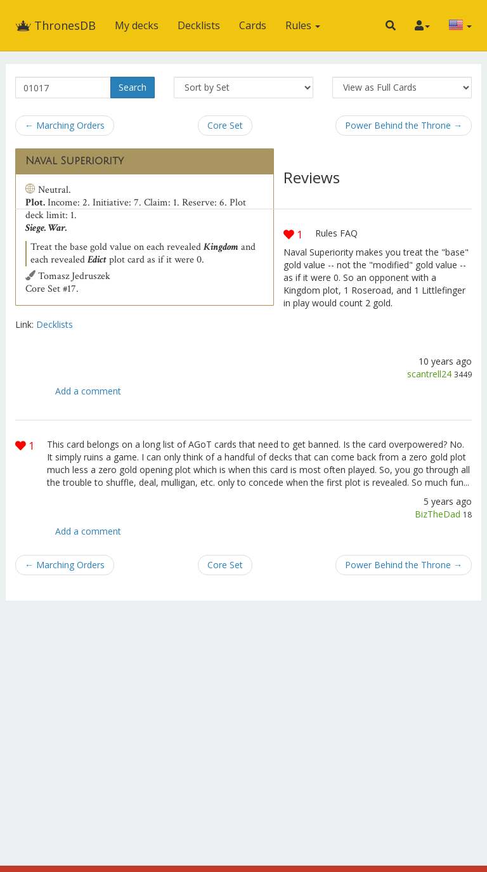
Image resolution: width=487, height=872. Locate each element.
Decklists (199, 25)
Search (132, 87)
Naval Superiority (74, 161)
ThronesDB (55, 25)
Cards (252, 25)
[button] (390, 25)
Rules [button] (302, 25)
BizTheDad (437, 514)
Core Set (225, 125)
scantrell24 (429, 374)
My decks (137, 25)
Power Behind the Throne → (403, 125)
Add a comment (88, 391)
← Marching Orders (65, 125)
